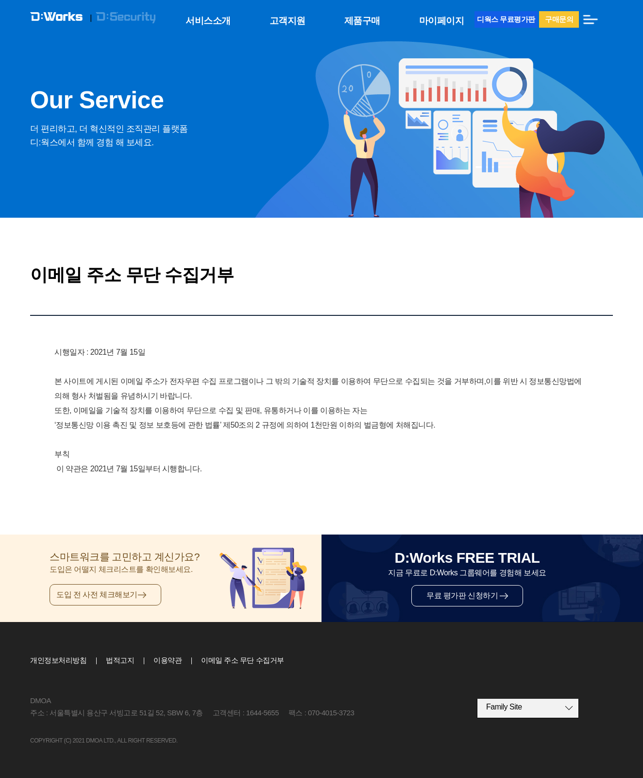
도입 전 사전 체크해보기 (96, 594)
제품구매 (362, 21)
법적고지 (120, 660)
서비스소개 (208, 21)
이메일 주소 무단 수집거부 (242, 660)
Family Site (504, 707)
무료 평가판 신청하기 (462, 595)
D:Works (60, 18)
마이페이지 (441, 21)
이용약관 (167, 660)
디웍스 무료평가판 (506, 19)
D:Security (125, 18)
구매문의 (559, 19)
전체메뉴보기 (590, 20)
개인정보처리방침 (58, 660)
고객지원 (287, 21)
